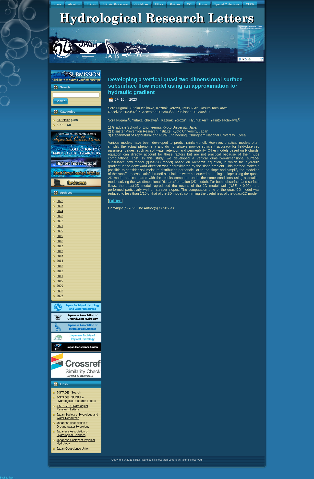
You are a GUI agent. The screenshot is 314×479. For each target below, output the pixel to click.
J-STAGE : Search (69, 392)
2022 (60, 221)
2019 (60, 236)
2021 (60, 226)
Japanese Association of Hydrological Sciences (72, 433)
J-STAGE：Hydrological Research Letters (72, 407)
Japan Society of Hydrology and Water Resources (77, 416)
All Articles (63, 120)
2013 (60, 266)
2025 (60, 206)
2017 (60, 246)
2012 (60, 271)
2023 (60, 216)
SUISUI (61, 125)
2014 (60, 261)
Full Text (115, 201)
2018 (60, 241)
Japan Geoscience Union (73, 448)
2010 (60, 281)
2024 (60, 211)
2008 (60, 291)
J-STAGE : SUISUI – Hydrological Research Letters (76, 399)
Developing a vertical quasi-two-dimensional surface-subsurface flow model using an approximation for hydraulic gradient (176, 85)
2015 (60, 256)
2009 (60, 285)
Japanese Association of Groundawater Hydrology (73, 424)
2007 (60, 296)
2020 (60, 231)
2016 (60, 251)
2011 (60, 276)
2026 (60, 201)
